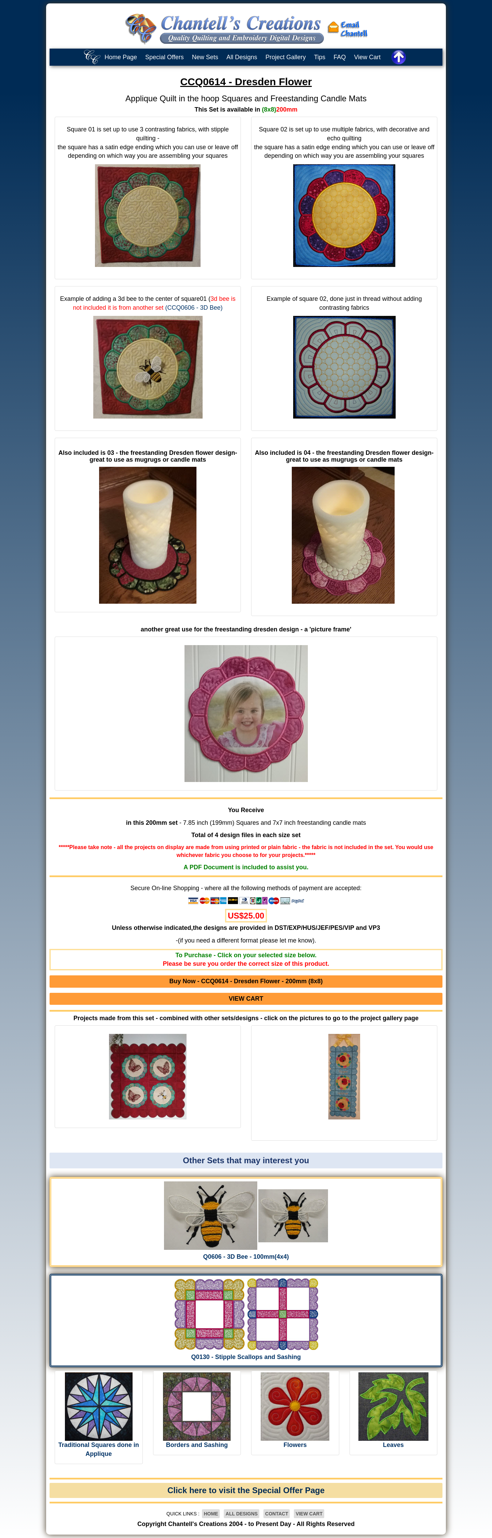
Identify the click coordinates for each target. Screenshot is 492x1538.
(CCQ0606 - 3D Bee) (194, 307)
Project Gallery (285, 57)
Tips (319, 57)
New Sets (205, 57)
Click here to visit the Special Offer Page (246, 1490)
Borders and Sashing (197, 1444)
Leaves (393, 1444)
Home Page (121, 57)
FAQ (339, 57)
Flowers (295, 1444)
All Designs (242, 57)
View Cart (367, 57)
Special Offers (164, 57)
